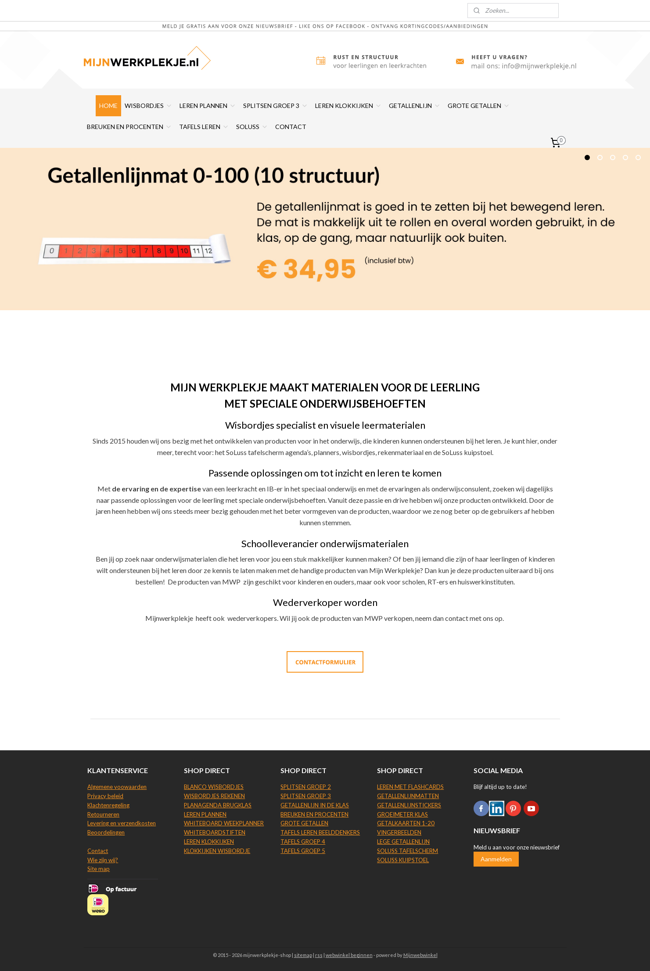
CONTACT (290, 126)
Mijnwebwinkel (420, 955)
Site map (98, 868)
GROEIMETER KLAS (402, 814)
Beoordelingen (106, 832)
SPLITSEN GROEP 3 (275, 105)
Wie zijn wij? (102, 860)
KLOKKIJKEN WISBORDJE (217, 850)
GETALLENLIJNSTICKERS (409, 805)
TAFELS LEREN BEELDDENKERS (320, 832)
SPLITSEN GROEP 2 (305, 786)
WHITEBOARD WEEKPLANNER (224, 823)
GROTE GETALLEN (479, 105)
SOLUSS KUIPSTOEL (403, 860)
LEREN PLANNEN (208, 105)
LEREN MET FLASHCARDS (410, 786)
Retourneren (103, 814)
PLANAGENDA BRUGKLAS (217, 805)
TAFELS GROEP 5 (302, 850)
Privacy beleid (105, 795)
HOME (108, 105)
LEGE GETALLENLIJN (403, 841)
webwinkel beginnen (349, 955)
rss (319, 955)
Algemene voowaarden (117, 786)
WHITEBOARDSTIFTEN (214, 832)
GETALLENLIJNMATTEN (408, 795)
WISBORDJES (148, 105)
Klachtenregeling (108, 805)
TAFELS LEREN (204, 126)
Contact (97, 850)
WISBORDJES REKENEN (214, 795)
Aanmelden (496, 859)
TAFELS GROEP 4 (302, 841)
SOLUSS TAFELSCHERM (407, 850)
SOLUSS (252, 126)
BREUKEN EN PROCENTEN (129, 126)
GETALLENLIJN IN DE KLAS (314, 805)
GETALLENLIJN (415, 105)
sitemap (303, 955)
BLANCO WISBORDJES (214, 786)
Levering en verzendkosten (121, 823)
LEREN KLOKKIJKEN (348, 105)
